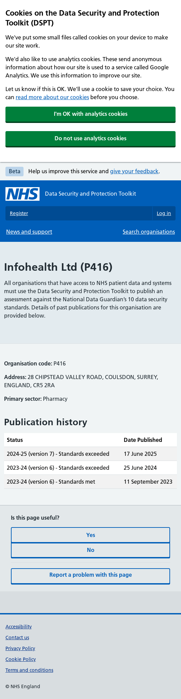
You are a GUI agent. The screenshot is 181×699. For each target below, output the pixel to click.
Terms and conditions (29, 670)
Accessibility (18, 627)
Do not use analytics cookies (90, 138)
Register (19, 213)
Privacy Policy (20, 648)
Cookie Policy (20, 659)
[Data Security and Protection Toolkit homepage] (70, 194)
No (90, 549)
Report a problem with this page (90, 574)
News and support (29, 231)
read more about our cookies (52, 97)
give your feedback (134, 171)
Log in (164, 213)
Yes (90, 535)
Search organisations (149, 231)
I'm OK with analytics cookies (90, 113)
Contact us (17, 637)
